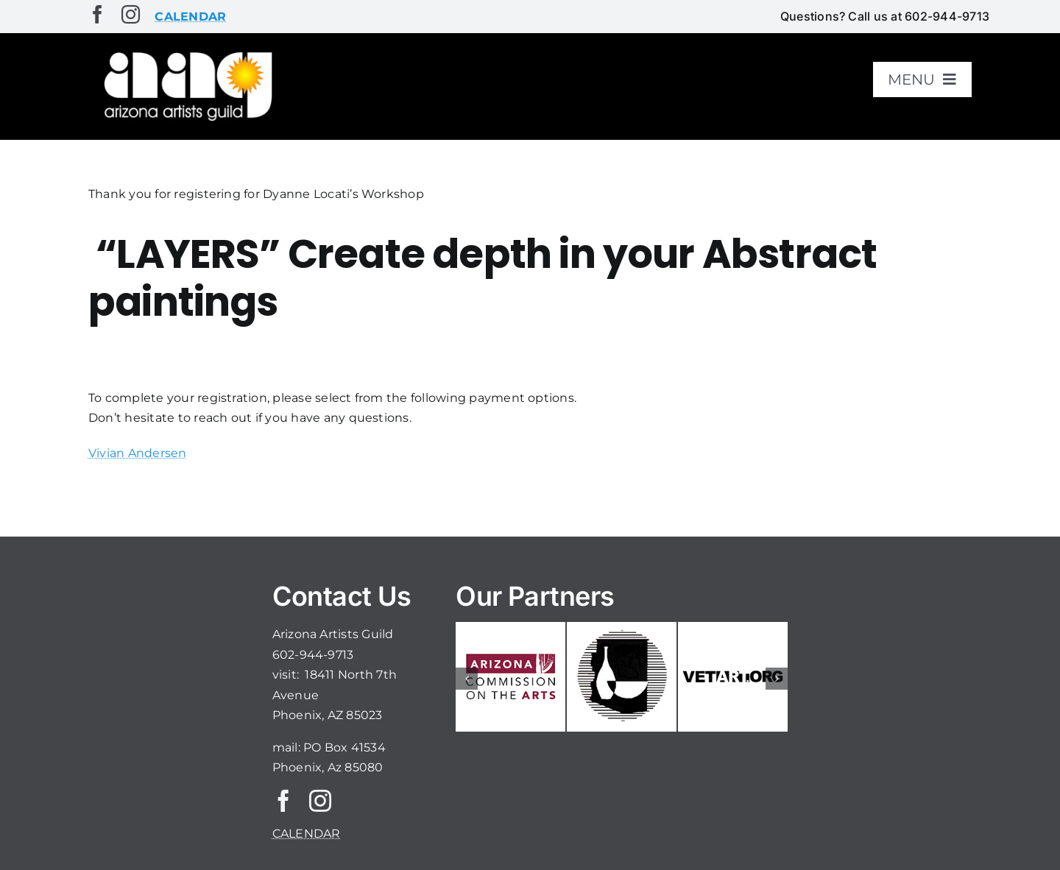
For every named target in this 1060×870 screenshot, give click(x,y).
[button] (467, 679)
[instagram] (130, 14)
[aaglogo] (185, 53)
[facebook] (97, 14)
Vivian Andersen (137, 453)
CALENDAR (306, 834)
